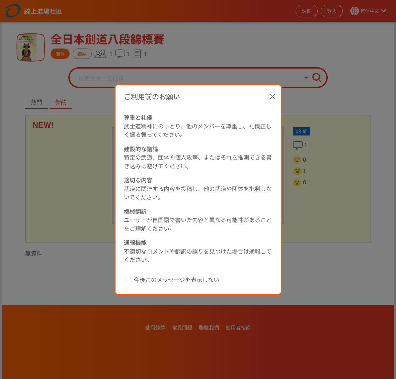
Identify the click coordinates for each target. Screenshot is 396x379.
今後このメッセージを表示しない (176, 268)
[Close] (272, 85)
